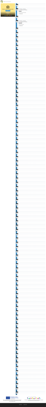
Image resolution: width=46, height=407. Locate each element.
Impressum (20, 404)
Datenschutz (25, 404)
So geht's (8, 10)
